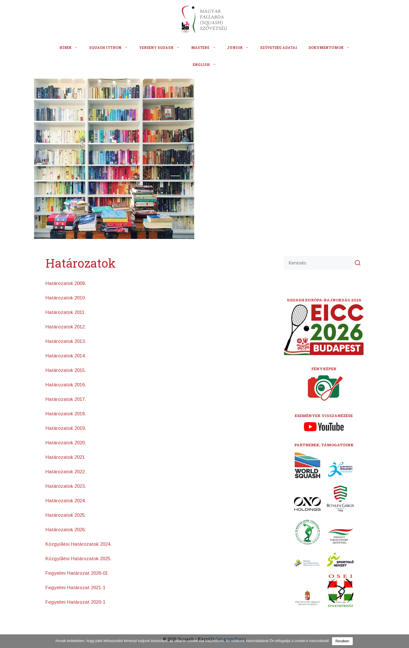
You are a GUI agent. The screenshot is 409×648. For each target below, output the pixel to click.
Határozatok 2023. (65, 486)
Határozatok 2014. (65, 356)
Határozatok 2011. (65, 312)
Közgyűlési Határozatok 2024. (78, 544)
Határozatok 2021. (65, 457)
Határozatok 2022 (65, 471)
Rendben (342, 641)
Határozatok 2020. (65, 442)
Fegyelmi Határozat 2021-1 (75, 587)
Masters (206, 47)
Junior (240, 47)
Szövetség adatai (278, 47)
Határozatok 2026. (65, 529)
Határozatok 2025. (65, 515)
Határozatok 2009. (65, 283)
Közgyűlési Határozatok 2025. (78, 558)
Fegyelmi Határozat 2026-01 (76, 573)
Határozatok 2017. (65, 399)
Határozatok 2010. (65, 298)
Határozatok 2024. (65, 500)
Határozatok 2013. (65, 341)
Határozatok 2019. (65, 428)
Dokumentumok (332, 47)
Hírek (71, 47)
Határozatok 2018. (65, 413)
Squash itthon (111, 47)
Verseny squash (162, 47)
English (207, 64)
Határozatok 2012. (65, 327)
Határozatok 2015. (65, 370)
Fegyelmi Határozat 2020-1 (75, 602)
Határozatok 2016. (65, 384)
